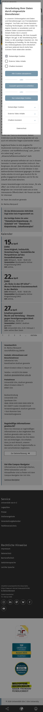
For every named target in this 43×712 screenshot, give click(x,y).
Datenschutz (21, 128)
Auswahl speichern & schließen (21, 86)
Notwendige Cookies (17, 56)
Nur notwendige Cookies (21, 98)
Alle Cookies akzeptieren (21, 74)
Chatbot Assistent (16, 66)
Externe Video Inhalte (17, 61)
